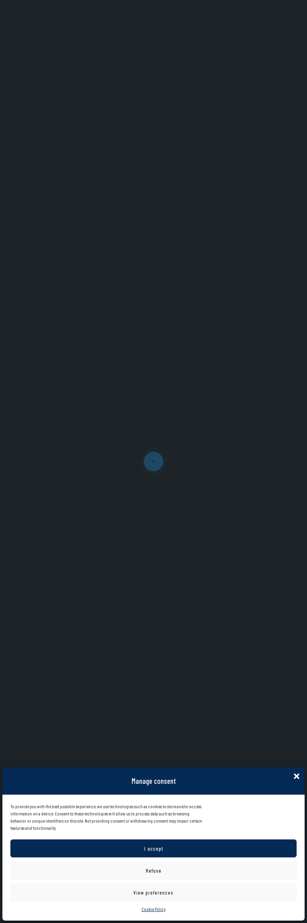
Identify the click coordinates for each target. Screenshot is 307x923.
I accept (153, 848)
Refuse (153, 870)
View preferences (153, 892)
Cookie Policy (153, 909)
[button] (297, 775)
